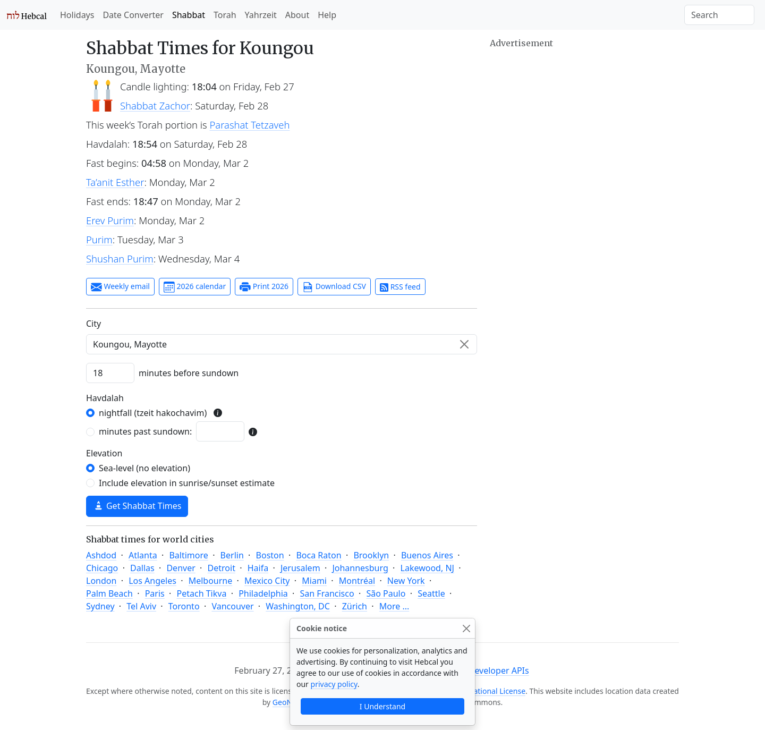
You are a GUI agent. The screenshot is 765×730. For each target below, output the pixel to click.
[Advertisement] (584, 124)
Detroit (221, 568)
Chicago (102, 568)
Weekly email (120, 287)
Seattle (431, 593)
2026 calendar (195, 287)
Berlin (232, 555)
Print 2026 (264, 287)
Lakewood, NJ (427, 568)
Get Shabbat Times (137, 506)
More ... (394, 606)
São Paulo (385, 593)
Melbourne (211, 581)
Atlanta (143, 555)
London (101, 581)
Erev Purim (110, 220)
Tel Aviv (141, 606)
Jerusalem (300, 568)
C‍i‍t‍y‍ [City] (93, 323)
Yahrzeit (261, 15)
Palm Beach (109, 593)
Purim (99, 239)
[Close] (466, 628)
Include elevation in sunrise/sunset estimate (187, 483)
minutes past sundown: (145, 431)
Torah (225, 15)
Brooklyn (371, 555)
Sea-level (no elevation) (144, 468)
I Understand (382, 706)
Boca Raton (318, 555)
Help (327, 15)
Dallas (142, 568)
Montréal (357, 581)
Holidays (77, 15)
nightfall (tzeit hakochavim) (153, 413)
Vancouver (232, 606)
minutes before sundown (189, 373)
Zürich (354, 606)
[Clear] (464, 344)
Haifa (258, 568)
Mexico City (267, 581)
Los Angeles (152, 581)
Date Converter (133, 15)
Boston (270, 555)
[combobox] (281, 344)
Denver (180, 568)
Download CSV (334, 287)
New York (406, 581)
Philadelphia (263, 593)
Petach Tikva (202, 593)
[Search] (719, 15)
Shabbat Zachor (155, 105)
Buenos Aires (427, 555)
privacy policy (334, 684)
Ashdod (101, 555)
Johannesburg (360, 568)
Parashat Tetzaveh (250, 124)
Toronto (184, 606)
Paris (155, 593)
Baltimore (188, 555)
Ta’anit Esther (115, 182)
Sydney (100, 606)
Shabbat (188, 15)
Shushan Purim (120, 258)
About (297, 15)
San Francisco (327, 593)
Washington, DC (298, 606)
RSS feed (400, 287)
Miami (314, 581)
